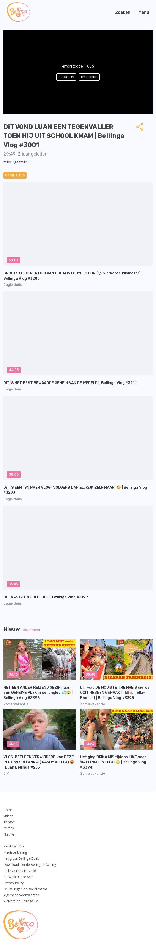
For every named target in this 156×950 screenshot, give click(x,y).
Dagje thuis (15, 175)
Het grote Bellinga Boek (21, 858)
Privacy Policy (13, 883)
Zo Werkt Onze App (18, 877)
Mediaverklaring (15, 852)
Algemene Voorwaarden (21, 895)
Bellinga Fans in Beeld (19, 871)
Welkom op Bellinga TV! (20, 901)
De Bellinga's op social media (25, 889)
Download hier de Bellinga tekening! (30, 864)
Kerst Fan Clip (13, 846)
